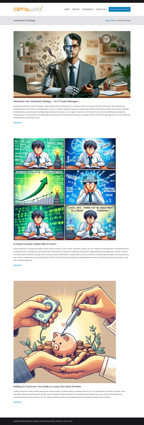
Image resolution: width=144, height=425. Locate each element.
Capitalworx (29, 421)
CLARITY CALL (101, 9)
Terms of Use (68, 421)
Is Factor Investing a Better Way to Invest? (35, 244)
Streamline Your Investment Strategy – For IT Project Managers (46, 101)
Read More (18, 123)
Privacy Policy (50, 421)
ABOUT (67, 9)
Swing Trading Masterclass (119, 9)
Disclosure (59, 421)
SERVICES (76, 9)
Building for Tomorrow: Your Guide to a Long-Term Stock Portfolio (47, 386)
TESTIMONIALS (87, 9)
